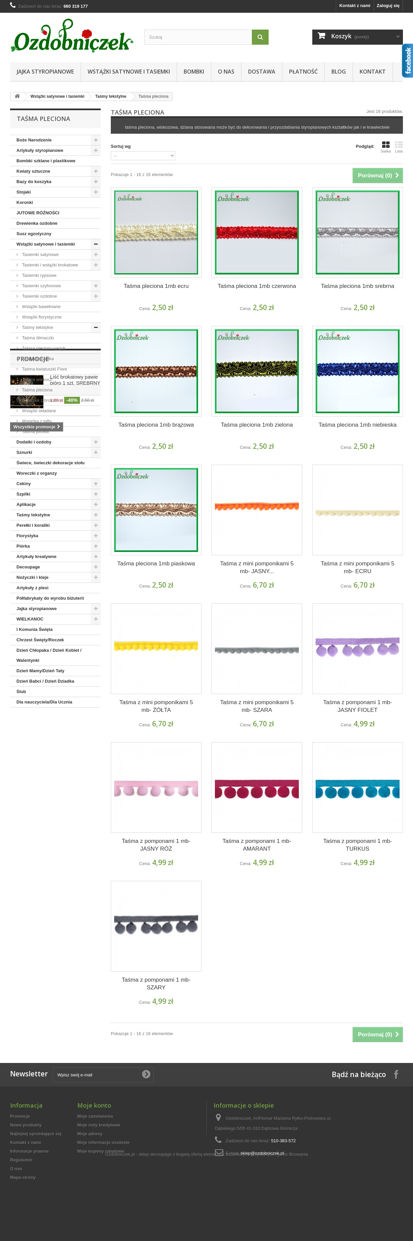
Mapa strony (23, 1177)
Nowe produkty (26, 1124)
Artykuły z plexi (32, 587)
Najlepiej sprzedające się (35, 1133)
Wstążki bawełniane (41, 306)
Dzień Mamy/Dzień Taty (40, 670)
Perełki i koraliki (33, 525)
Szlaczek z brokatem (41, 400)
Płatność (303, 71)
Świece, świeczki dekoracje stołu (50, 462)
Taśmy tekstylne (111, 96)
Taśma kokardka (37, 358)
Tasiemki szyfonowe (41, 285)
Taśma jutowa (35, 431)
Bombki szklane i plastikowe (46, 160)
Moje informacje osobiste (103, 1142)
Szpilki (23, 494)
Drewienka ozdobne (36, 223)
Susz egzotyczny (33, 233)
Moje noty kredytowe (99, 1124)
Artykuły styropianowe (39, 150)
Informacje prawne (29, 1151)
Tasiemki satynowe (40, 254)
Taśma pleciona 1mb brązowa (156, 425)
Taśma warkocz (36, 379)
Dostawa (261, 71)
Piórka (23, 546)
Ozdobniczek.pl (120, 1201)
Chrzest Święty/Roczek (40, 639)
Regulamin (21, 1159)
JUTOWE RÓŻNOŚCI (37, 212)
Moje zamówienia (95, 1116)
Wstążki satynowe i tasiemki (129, 71)
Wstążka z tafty (36, 421)
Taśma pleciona (36, 389)
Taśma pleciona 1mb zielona (257, 425)
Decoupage (28, 566)
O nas (226, 71)
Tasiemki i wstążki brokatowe (49, 264)
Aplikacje (26, 504)
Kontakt (373, 71)
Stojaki (23, 192)
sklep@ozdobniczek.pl (262, 1153)
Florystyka (27, 535)
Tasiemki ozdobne (39, 296)
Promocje (33, 728)
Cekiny (23, 483)
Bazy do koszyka (33, 181)
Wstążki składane (38, 410)
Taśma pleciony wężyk (43, 348)
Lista (399, 147)
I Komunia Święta (34, 629)
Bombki (194, 71)
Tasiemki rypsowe (38, 275)
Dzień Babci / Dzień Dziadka (45, 681)
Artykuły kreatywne (36, 556)
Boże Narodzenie (34, 139)
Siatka (385, 147)
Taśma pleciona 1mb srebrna (357, 286)
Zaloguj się (388, 5)
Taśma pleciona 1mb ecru (156, 286)
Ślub (21, 691)
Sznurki (24, 452)
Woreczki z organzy (36, 473)
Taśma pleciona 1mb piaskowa (156, 563)
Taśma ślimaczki (37, 337)
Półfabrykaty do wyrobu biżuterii (50, 598)
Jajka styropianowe (45, 71)
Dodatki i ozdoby (33, 441)
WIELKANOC (29, 619)
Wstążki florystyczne (41, 316)
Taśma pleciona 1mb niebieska (358, 425)
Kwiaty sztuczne (33, 171)
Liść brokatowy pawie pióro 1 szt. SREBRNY (75, 749)
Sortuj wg (121, 146)
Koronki (24, 202)
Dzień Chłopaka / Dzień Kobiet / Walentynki (49, 655)
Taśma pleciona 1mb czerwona (257, 286)
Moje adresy (89, 1133)
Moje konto (94, 1105)
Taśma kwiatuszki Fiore (44, 369)
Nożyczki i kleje (32, 577)
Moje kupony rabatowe (100, 1151)
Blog (338, 71)
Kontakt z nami (354, 5)
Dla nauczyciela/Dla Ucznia (44, 701)
